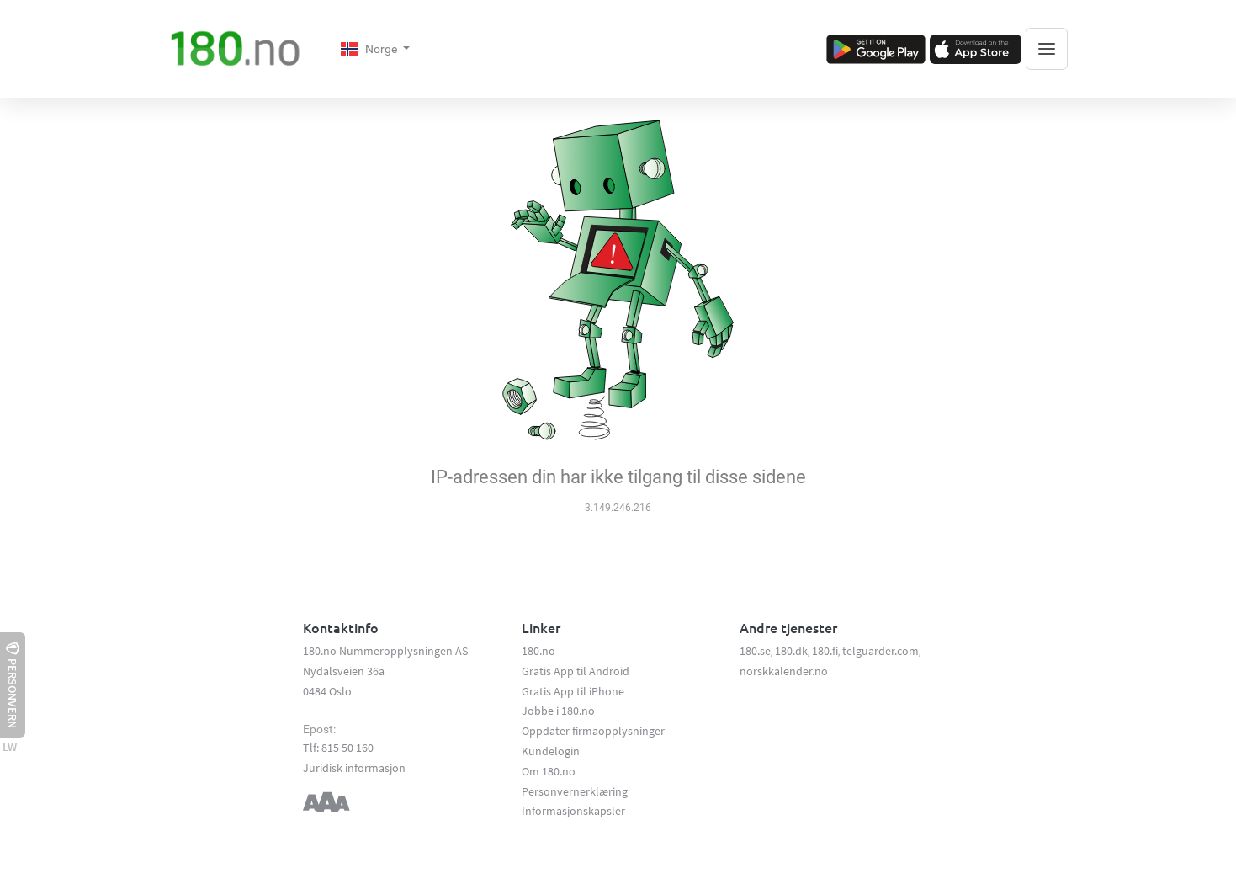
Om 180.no (549, 771)
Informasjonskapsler (573, 810)
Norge (370, 49)
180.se (755, 650)
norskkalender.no (784, 671)
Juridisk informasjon (354, 767)
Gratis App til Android (575, 671)
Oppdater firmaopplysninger (593, 730)
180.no (538, 650)
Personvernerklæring (575, 791)
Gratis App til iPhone (573, 691)
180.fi (825, 650)
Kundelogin (551, 751)
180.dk (791, 650)
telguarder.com (880, 650)
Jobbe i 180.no (558, 710)
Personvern (12, 685)
